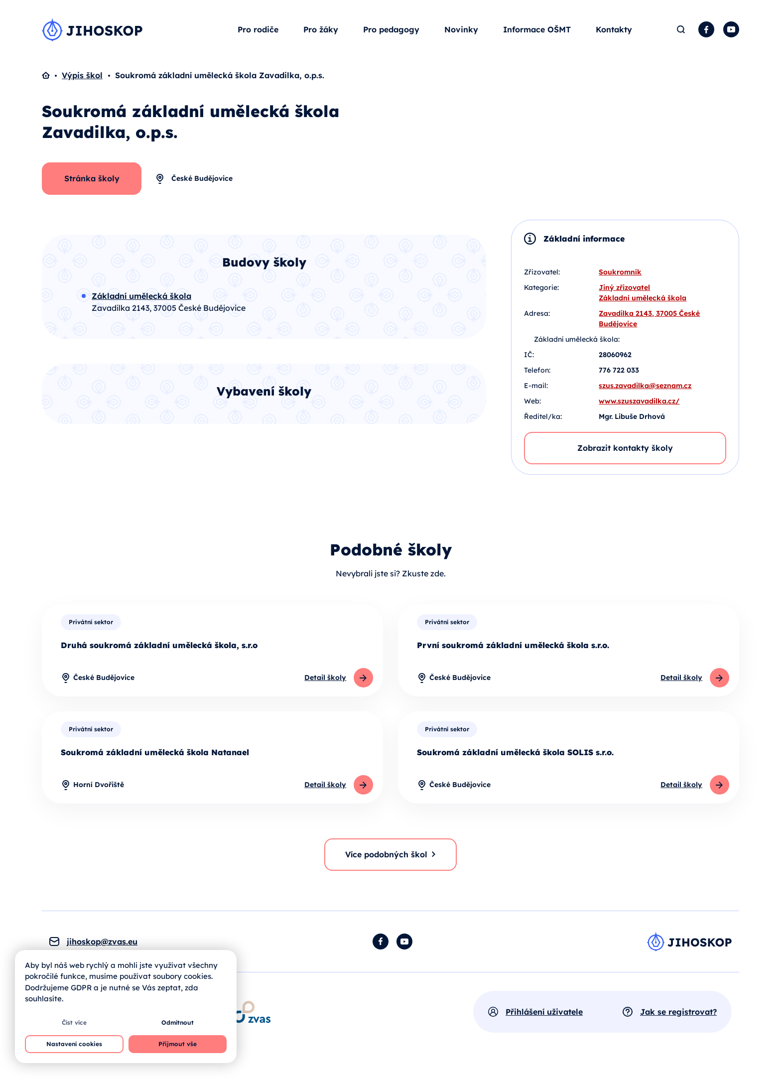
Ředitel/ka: (543, 420)
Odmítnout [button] (177, 1022)
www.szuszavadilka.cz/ (639, 405)
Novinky (461, 32)
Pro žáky (320, 32)
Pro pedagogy (391, 32)
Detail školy (325, 681)
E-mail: (536, 389)
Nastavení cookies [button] (74, 1044)
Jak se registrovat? (678, 1017)
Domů (52, 79)
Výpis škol (82, 79)
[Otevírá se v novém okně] (252, 1017)
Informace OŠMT (537, 32)
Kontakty (614, 32)
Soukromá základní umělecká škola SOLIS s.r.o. (515, 757)
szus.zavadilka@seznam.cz (645, 389)
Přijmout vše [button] (177, 1044)
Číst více (74, 1022)
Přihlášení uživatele (544, 1017)
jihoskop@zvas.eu (102, 946)
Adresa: (537, 317)
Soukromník (620, 275)
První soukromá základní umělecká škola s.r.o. (513, 649)
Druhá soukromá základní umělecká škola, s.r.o (159, 649)
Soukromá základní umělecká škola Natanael (155, 757)
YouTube (731, 32)
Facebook (706, 32)
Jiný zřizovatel (624, 291)
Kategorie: (541, 291)
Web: (532, 405)
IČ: (529, 358)
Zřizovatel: (542, 275)
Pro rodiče (258, 32)
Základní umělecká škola (642, 301)
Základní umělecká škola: (577, 343)
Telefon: (537, 374)
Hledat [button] (680, 32)
